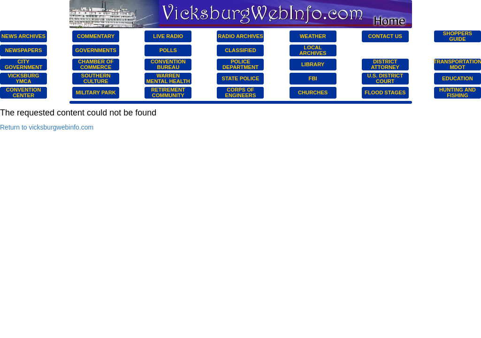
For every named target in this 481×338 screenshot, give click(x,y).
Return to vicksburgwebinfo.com (46, 127)
